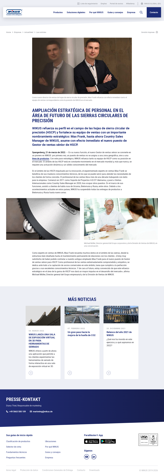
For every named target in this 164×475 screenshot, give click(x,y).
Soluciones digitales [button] (76, 12)
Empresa (17, 32)
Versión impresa (148, 32)
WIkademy (130, 4)
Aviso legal (11, 470)
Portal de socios (116, 4)
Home (8, 32)
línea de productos (40, 158)
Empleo (104, 4)
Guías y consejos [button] (115, 12)
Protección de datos (29, 470)
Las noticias (41, 32)
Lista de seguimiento (87, 4)
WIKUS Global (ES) (152, 4)
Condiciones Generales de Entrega (57, 470)
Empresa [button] (131, 12)
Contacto (154, 12)
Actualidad (28, 32)
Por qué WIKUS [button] (96, 12)
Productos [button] (58, 12)
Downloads (94, 470)
